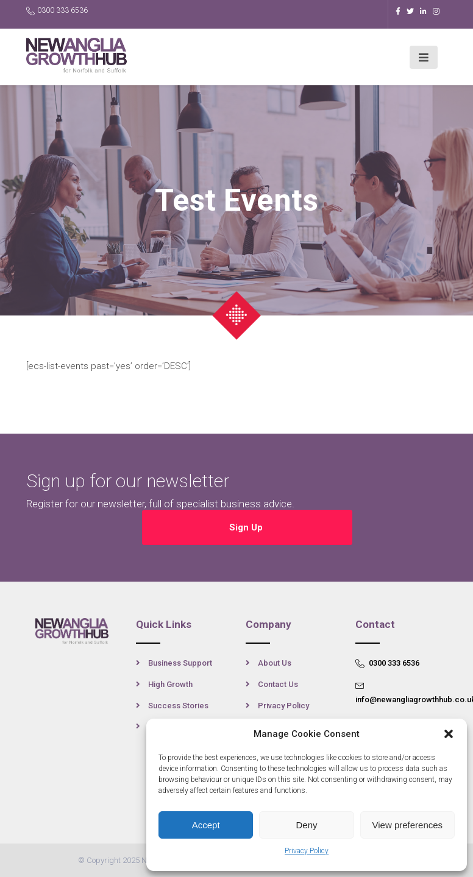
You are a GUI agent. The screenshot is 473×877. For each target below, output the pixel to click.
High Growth (170, 684)
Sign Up (247, 527)
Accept (206, 825)
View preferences (407, 825)
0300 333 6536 (57, 10)
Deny (306, 825)
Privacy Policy (307, 851)
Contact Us (278, 684)
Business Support (180, 662)
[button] (449, 734)
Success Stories (178, 705)
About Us (274, 662)
